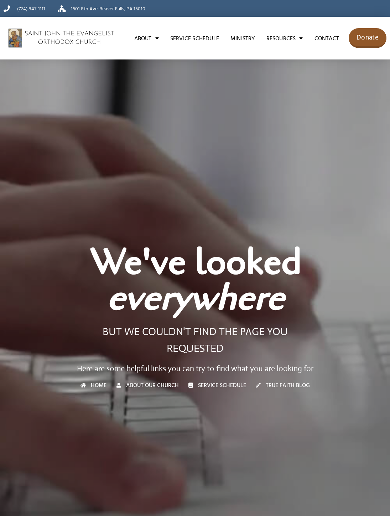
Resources (284, 38)
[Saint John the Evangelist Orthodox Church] (61, 38)
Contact (326, 38)
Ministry (242, 38)
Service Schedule (194, 38)
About (146, 38)
